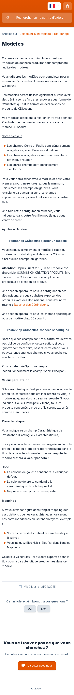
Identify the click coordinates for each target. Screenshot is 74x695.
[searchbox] (37, 18)
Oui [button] (30, 608)
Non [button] (43, 608)
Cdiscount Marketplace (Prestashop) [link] (44, 33)
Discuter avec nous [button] (40, 665)
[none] (54, 6)
